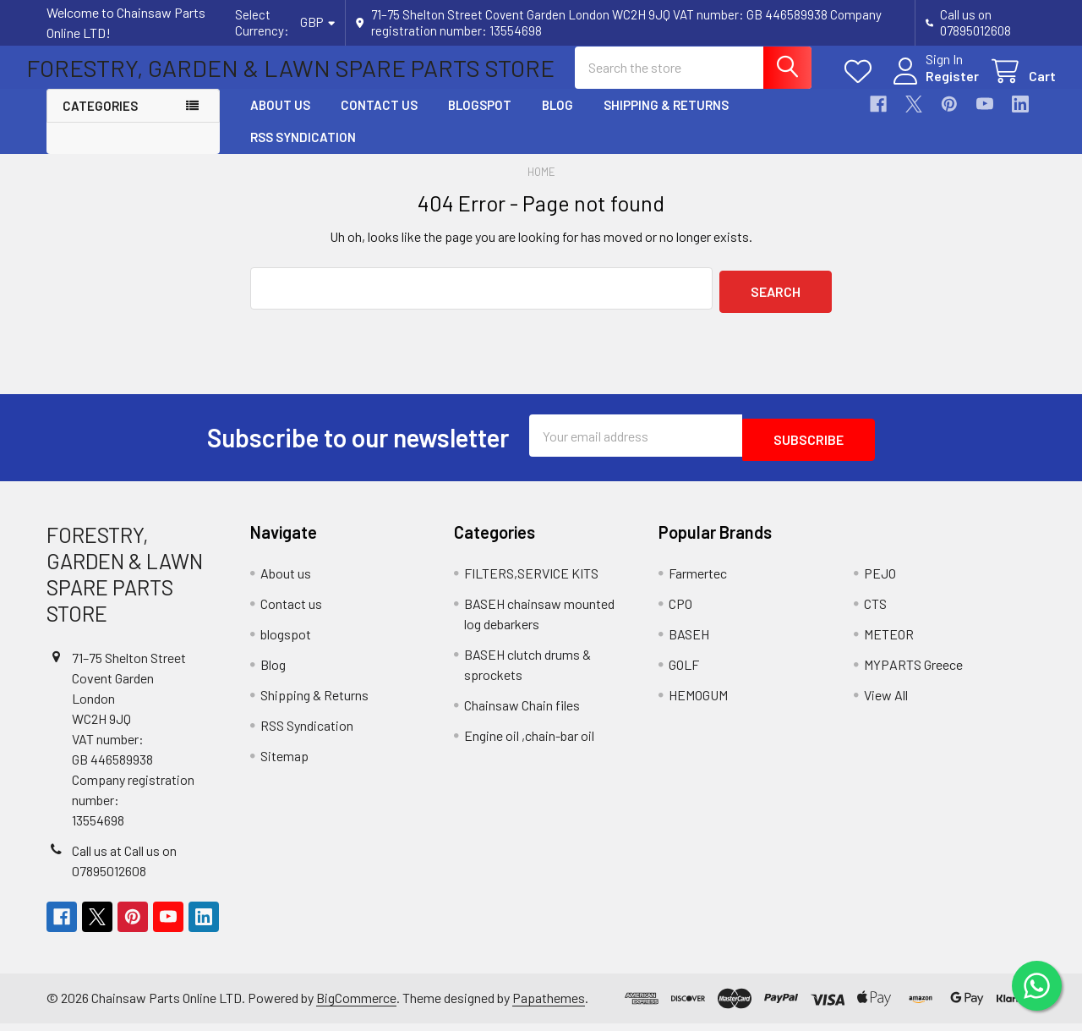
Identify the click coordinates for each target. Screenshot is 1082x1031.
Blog (557, 120)
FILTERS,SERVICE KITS (531, 581)
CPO (680, 611)
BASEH (689, 641)
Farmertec (698, 581)
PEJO (880, 581)
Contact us (379, 120)
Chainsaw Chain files (522, 713)
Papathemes (548, 1006)
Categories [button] (100, 121)
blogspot (479, 120)
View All (886, 702)
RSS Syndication (303, 152)
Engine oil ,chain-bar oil (529, 743)
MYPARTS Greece (913, 672)
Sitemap (284, 763)
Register (932, 86)
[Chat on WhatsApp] (1035, 984)
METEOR (889, 641)
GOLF (684, 672)
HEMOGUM (698, 702)
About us (280, 120)
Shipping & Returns (666, 120)
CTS (875, 611)
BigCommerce (356, 1006)
